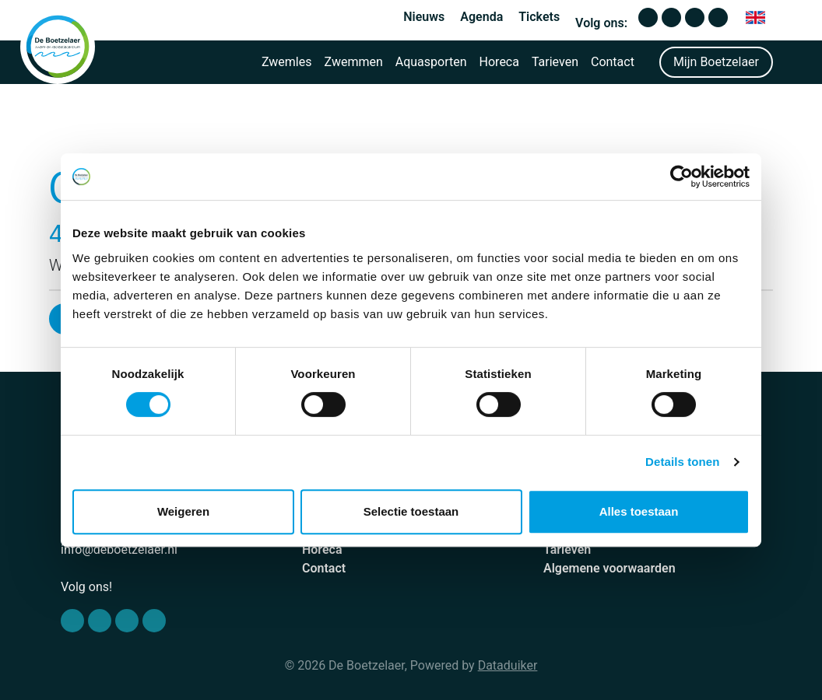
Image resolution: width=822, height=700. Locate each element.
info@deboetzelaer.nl (119, 549)
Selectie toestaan (411, 511)
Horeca (322, 549)
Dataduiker (508, 665)
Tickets (539, 16)
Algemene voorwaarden (609, 568)
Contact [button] (612, 61)
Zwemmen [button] (354, 61)
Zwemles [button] (287, 61)
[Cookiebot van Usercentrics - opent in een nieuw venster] (681, 176)
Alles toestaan (639, 511)
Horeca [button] (499, 61)
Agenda (481, 16)
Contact (324, 568)
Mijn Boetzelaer (716, 61)
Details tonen (682, 461)
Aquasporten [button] (431, 61)
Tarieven (555, 61)
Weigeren (183, 511)
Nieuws (423, 16)
